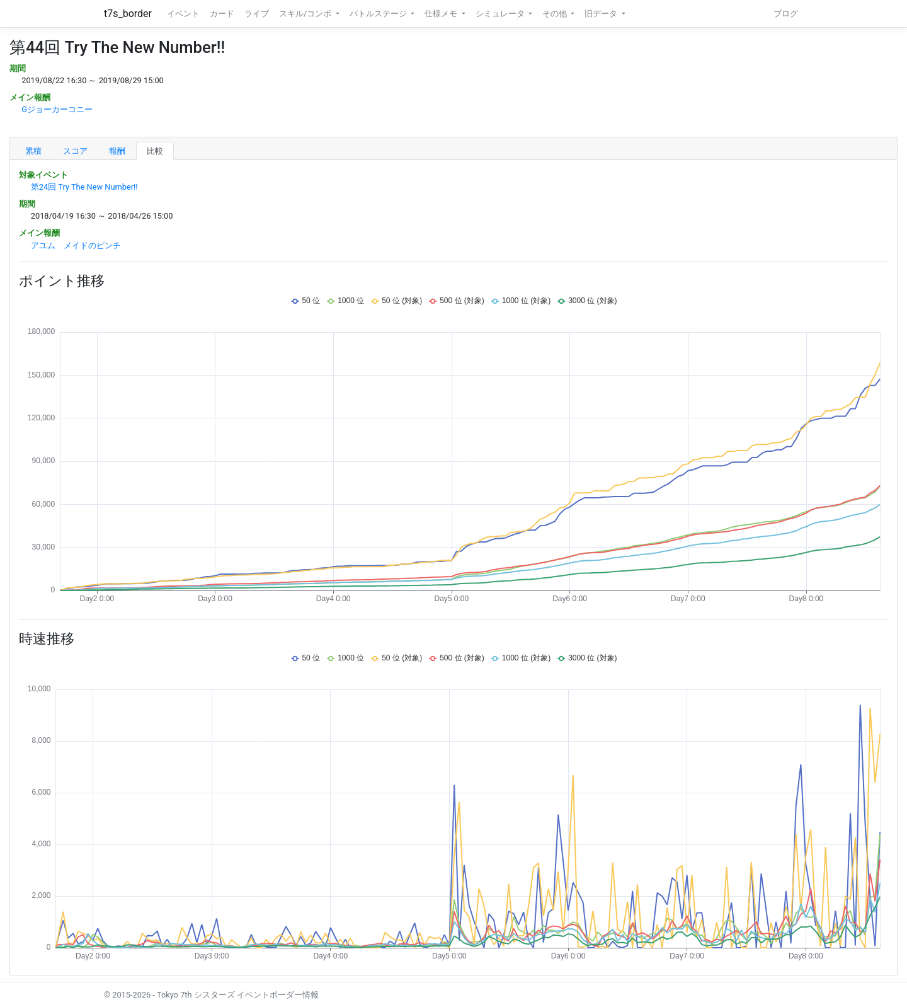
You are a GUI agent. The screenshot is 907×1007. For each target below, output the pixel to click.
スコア (75, 151)
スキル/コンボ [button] (306, 13)
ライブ (256, 13)
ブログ (785, 13)
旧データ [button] (602, 13)
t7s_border (128, 14)
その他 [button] (555, 13)
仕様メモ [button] (442, 13)
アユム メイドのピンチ (76, 245)
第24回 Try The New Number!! (84, 187)
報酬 (117, 151)
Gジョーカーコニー (57, 109)
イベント (183, 13)
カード (222, 13)
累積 (33, 151)
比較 (155, 151)
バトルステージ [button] (379, 13)
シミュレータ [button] (501, 13)
